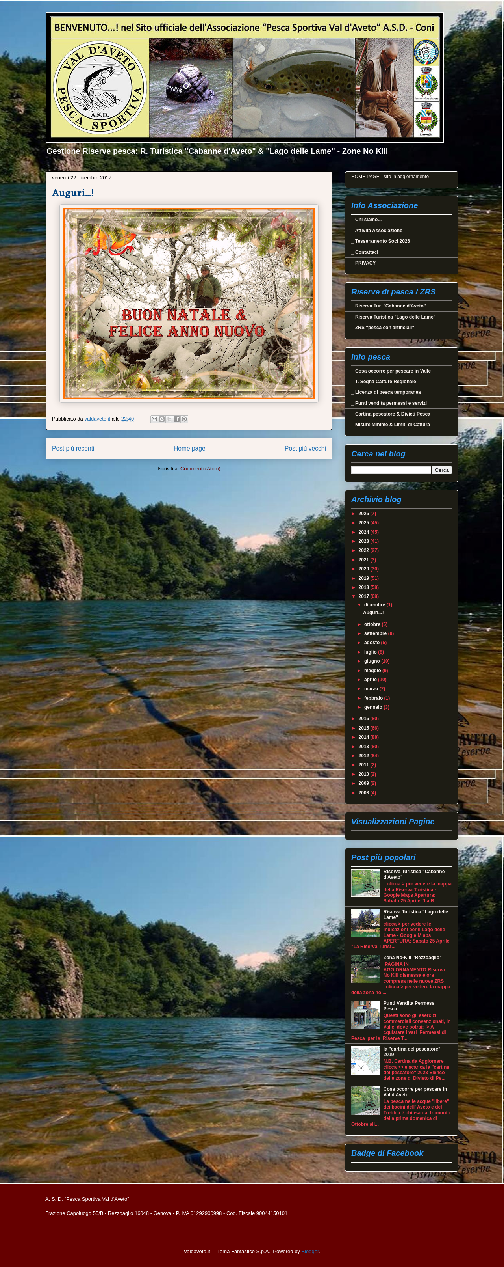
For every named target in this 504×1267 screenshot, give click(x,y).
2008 (365, 793)
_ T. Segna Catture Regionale (383, 381)
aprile (371, 679)
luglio (371, 652)
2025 (365, 522)
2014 (365, 737)
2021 (365, 560)
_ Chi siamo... (366, 219)
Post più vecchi (305, 448)
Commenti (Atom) (200, 468)
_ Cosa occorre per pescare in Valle (391, 371)
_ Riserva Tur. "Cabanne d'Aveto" (388, 306)
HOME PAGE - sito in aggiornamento (390, 176)
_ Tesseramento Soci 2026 (380, 241)
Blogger (310, 1251)
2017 (365, 596)
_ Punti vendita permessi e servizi (389, 403)
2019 (365, 578)
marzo (372, 688)
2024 (365, 532)
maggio (373, 670)
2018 (365, 587)
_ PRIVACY (363, 263)
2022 (365, 550)
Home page (190, 448)
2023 (365, 541)
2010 (365, 774)
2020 (365, 569)
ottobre (373, 624)
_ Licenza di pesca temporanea (386, 392)
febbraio (374, 698)
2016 (365, 718)
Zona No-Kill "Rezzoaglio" (413, 957)
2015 (365, 728)
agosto (372, 642)
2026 (365, 513)
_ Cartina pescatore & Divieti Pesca (390, 414)
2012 (365, 755)
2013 (365, 746)
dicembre (375, 604)
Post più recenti (73, 448)
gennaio (374, 707)
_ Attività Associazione (376, 230)
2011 (365, 765)
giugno (372, 661)
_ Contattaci (364, 252)
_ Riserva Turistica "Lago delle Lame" (393, 317)
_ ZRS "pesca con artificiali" (382, 327)
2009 (365, 783)
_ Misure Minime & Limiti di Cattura (390, 424)
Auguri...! (73, 193)
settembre (376, 633)
